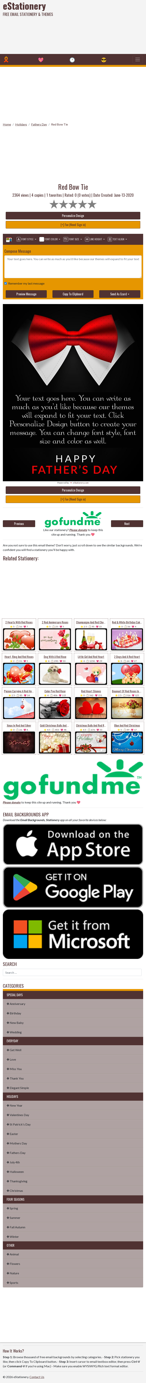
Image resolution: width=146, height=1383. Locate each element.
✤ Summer (13, 1217)
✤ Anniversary (16, 1003)
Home (7, 124)
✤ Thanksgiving (17, 1181)
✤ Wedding (14, 1032)
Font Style (25, 239)
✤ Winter (13, 1236)
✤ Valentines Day (18, 1115)
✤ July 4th (13, 1162)
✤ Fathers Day (16, 1152)
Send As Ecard (118, 294)
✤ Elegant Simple (18, 1088)
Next (127, 523)
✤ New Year (14, 1105)
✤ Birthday (14, 1013)
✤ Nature (13, 1273)
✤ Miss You (14, 1069)
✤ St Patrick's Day (19, 1124)
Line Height (94, 239)
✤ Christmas (15, 1190)
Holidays (21, 124)
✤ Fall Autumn (16, 1227)
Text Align (116, 239)
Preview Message (26, 294)
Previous (19, 523)
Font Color (48, 239)
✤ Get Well (14, 1050)
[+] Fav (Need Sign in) (73, 224)
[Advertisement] (99, 26)
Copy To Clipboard (73, 294)
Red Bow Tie (59, 124)
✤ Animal (13, 1254)
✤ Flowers (13, 1263)
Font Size (71, 239)
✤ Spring (12, 1208)
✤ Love (11, 1059)
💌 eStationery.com (79, 482)
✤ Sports (12, 1282)
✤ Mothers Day (17, 1143)
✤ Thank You (15, 1078)
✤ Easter (12, 1134)
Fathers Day (39, 124)
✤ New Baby (15, 1022)
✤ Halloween (15, 1171)
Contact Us (36, 1377)
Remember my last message (25, 283)
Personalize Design (73, 215)
